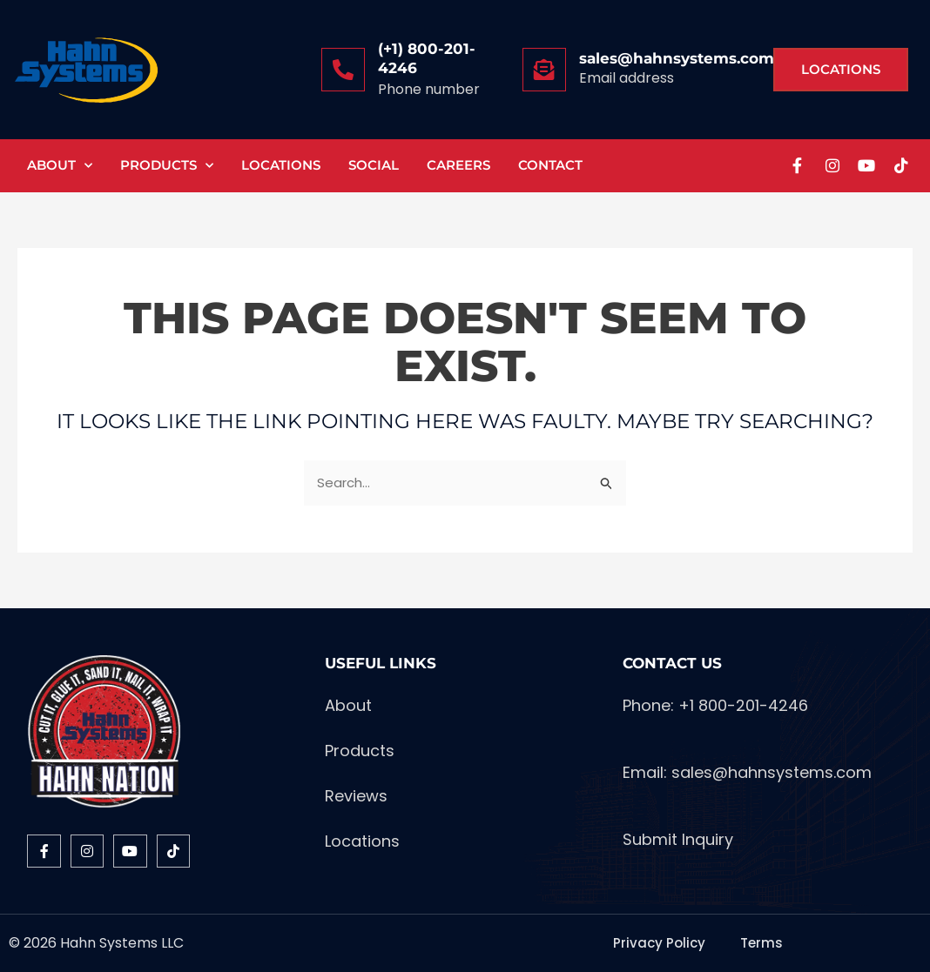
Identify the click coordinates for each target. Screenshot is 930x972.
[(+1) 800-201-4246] (343, 69)
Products (166, 165)
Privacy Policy (659, 943)
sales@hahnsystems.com (676, 58)
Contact (550, 165)
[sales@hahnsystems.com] (544, 69)
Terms (761, 943)
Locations (280, 165)
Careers (458, 165)
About (59, 165)
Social (373, 165)
